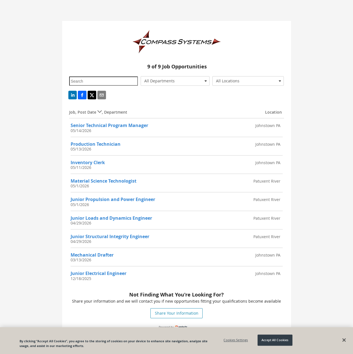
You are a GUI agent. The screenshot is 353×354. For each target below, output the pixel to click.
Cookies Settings (236, 340)
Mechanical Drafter (92, 255)
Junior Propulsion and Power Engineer (113, 199)
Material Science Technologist (103, 181)
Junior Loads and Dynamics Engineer (111, 218)
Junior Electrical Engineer (98, 273)
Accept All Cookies (274, 340)
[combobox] (175, 81)
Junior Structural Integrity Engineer (110, 236)
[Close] (344, 340)
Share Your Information (176, 313)
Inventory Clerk (88, 162)
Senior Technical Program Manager (109, 125)
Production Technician (96, 144)
